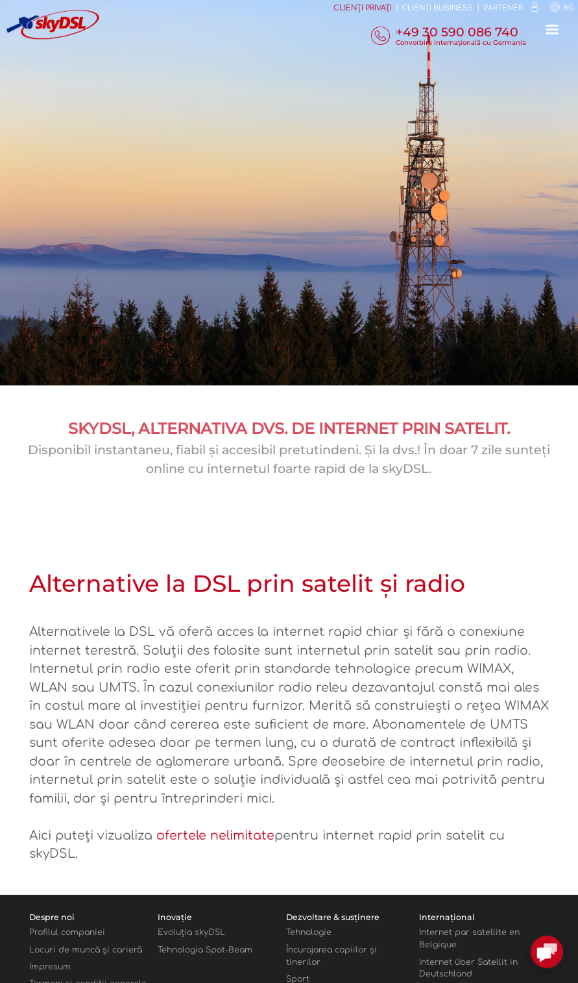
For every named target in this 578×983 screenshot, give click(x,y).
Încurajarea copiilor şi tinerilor (331, 956)
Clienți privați (362, 8)
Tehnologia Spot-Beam (205, 949)
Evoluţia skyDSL (191, 932)
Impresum (50, 966)
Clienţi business (437, 8)
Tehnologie (308, 932)
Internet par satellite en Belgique (469, 938)
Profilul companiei (67, 932)
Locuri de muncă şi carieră (85, 949)
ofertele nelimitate (215, 835)
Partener (503, 8)
